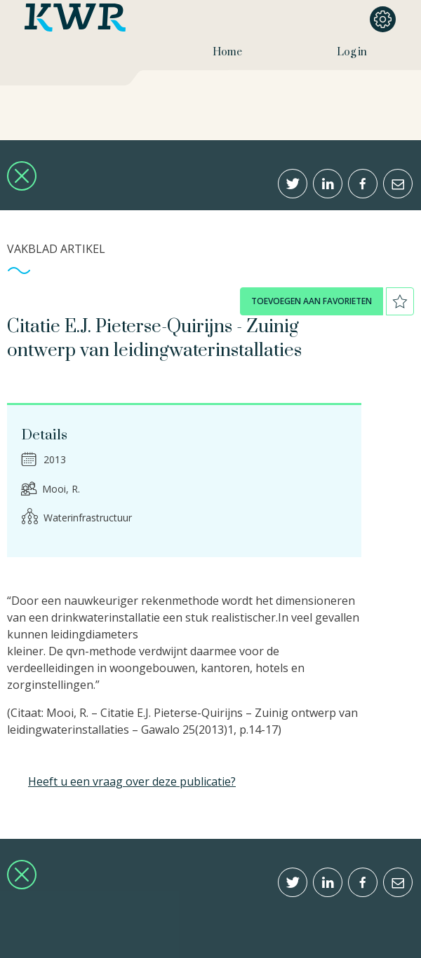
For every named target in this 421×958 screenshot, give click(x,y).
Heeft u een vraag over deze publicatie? (132, 781)
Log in (352, 52)
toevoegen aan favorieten (311, 301)
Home (227, 52)
